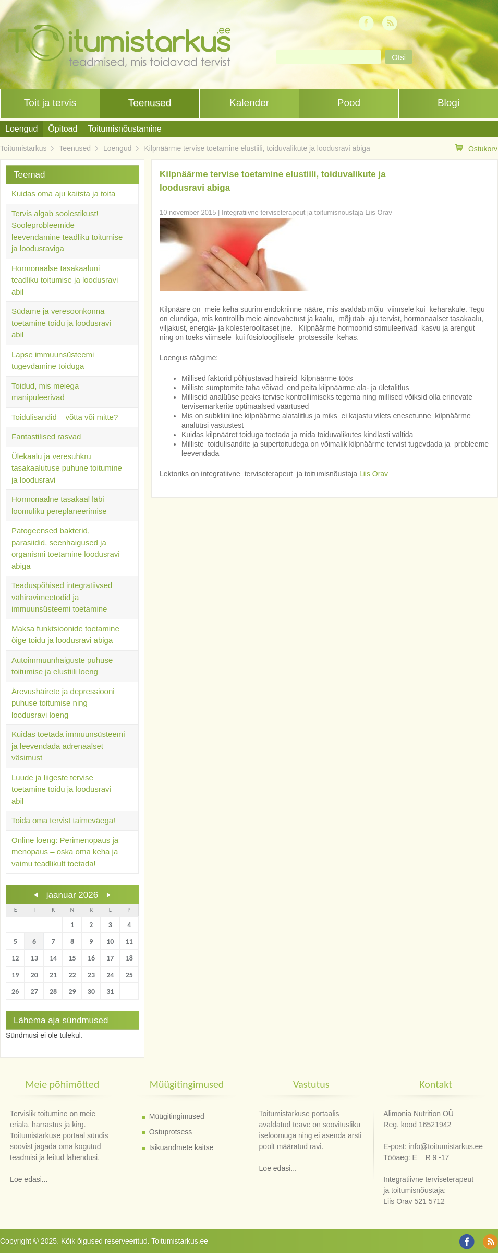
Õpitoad (62, 128)
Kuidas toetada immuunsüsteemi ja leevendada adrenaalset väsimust (68, 746)
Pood (348, 102)
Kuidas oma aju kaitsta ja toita (63, 193)
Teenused (149, 102)
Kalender (249, 102)
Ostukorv (476, 148)
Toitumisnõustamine (124, 128)
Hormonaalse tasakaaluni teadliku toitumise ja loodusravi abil (64, 280)
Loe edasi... (28, 1179)
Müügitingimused (176, 1116)
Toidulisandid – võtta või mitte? (64, 417)
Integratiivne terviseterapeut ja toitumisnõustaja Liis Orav (307, 212)
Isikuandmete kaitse (181, 1147)
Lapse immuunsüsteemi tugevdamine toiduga (52, 360)
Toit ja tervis (50, 102)
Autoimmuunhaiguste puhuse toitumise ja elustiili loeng (62, 665)
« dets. (36, 894)
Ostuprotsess (170, 1132)
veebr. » (108, 894)
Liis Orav (374, 474)
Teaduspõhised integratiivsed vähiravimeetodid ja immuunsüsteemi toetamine (61, 597)
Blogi (448, 102)
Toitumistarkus (23, 148)
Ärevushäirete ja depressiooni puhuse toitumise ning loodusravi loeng (63, 703)
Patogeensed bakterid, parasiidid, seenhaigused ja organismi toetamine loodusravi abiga (65, 548)
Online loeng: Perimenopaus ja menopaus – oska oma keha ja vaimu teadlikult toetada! (64, 852)
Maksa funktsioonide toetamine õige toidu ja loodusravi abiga (65, 634)
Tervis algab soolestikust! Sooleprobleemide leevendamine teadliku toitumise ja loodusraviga (67, 231)
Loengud (21, 128)
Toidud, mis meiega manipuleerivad (45, 391)
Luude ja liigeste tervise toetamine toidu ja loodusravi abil (61, 789)
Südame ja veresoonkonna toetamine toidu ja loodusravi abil (61, 323)
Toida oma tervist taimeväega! (63, 820)
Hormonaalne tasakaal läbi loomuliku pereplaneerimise (59, 505)
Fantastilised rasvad (46, 436)
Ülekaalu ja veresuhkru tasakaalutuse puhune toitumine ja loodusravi (66, 468)
